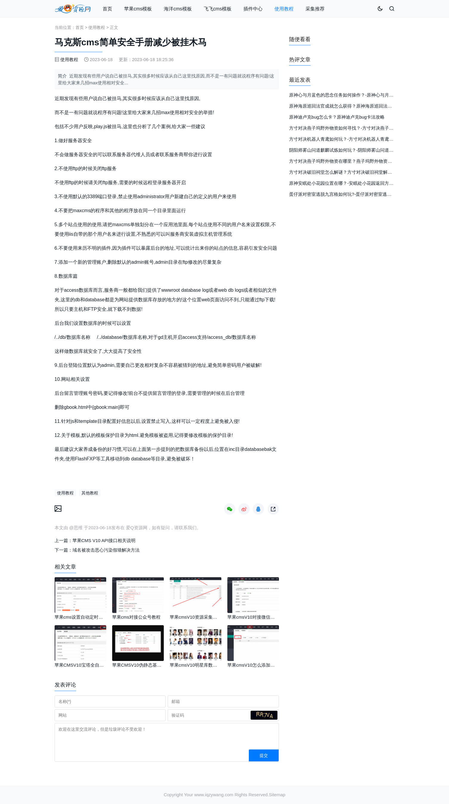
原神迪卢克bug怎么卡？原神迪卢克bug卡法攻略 (337, 116)
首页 (107, 8)
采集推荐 (315, 8)
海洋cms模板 (178, 8)
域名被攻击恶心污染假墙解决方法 (106, 549)
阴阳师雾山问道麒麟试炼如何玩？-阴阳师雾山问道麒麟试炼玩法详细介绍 (361, 150)
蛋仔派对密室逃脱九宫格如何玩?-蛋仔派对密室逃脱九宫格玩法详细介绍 (360, 194)
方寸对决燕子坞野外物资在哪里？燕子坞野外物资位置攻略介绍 (351, 161)
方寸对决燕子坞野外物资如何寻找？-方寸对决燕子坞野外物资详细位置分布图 (366, 128)
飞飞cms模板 (218, 8)
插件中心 (253, 8)
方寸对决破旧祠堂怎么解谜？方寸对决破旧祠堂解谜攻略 (345, 172)
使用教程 (284, 8)
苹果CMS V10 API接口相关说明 (104, 540)
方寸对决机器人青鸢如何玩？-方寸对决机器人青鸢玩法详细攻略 (352, 139)
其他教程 (89, 493)
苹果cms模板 (138, 8)
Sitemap (277, 794)
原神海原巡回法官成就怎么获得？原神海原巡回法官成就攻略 (349, 105)
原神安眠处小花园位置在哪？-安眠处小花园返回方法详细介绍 (350, 183)
